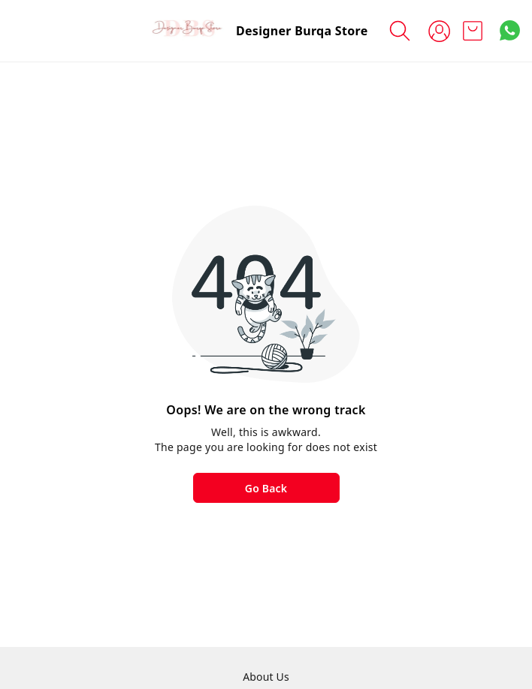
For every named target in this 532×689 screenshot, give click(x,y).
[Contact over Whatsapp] (510, 30)
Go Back (266, 488)
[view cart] (473, 31)
